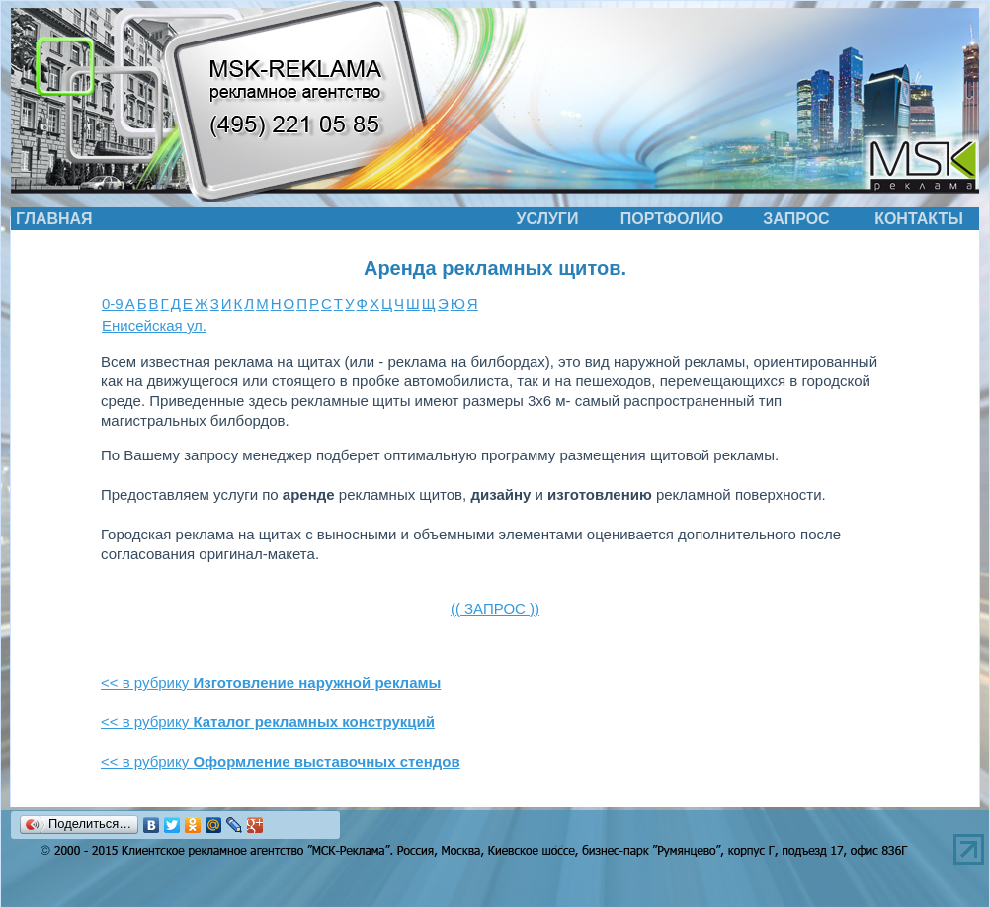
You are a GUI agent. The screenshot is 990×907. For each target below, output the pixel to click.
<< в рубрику (271, 682)
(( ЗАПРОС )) (495, 608)
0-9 (113, 303)
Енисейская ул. (154, 325)
